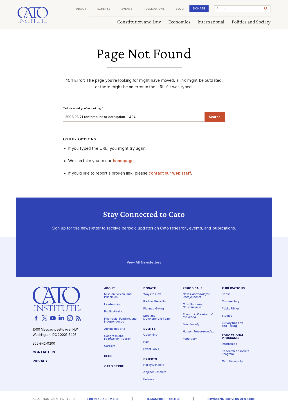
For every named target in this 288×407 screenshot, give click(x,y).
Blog (180, 8)
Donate (199, 8)
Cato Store (114, 366)
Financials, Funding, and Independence (120, 320)
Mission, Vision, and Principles (118, 296)
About (81, 8)
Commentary (230, 301)
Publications (154, 8)
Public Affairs (113, 311)
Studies (227, 315)
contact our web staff (169, 173)
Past (146, 341)
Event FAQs (151, 349)
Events (127, 8)
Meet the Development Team (156, 317)
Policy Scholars (153, 365)
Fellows (148, 379)
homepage (123, 160)
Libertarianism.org (103, 399)
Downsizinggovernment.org (231, 399)
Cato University (232, 361)
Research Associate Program (236, 353)
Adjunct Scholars (154, 372)
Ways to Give (152, 294)
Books (226, 294)
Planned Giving (153, 308)
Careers (109, 346)
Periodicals (193, 288)
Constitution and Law (139, 22)
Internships (229, 344)
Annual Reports (114, 328)
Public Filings (231, 308)
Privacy (40, 361)
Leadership (112, 304)
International (211, 22)
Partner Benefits (154, 301)
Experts (103, 8)
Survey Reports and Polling (232, 324)
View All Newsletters (144, 262)
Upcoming (150, 334)
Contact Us (44, 352)
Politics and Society (251, 22)
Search (214, 117)
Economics (179, 22)
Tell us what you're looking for (84, 108)
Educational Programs (233, 337)
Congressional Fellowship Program (118, 337)
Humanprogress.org (163, 399)
